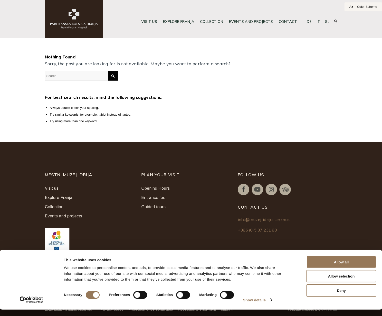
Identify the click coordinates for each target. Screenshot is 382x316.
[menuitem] (149, 22)
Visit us (51, 188)
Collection (54, 206)
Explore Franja (58, 197)
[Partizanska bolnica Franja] (74, 19)
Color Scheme (367, 7)
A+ (351, 7)
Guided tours (153, 206)
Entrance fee (153, 197)
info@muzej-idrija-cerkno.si (264, 219)
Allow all (341, 268)
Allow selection (341, 283)
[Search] (335, 21)
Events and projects (63, 216)
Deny (341, 297)
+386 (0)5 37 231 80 (257, 229)
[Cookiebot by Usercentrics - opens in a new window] (31, 306)
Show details (254, 306)
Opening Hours (155, 188)
